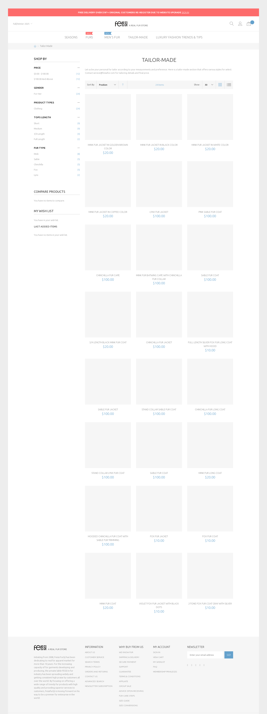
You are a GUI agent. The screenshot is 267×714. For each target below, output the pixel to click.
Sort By (90, 85)
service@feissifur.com (104, 73)
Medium (38, 128)
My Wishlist (159, 662)
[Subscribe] (228, 654)
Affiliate (123, 681)
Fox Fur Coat (210, 536)
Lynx (36, 175)
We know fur (126, 652)
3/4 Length (39, 134)
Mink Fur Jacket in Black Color (159, 145)
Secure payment (127, 662)
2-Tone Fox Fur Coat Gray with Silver (210, 603)
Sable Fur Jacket (108, 409)
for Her (38, 94)
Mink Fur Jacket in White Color (210, 145)
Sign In (156, 652)
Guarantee (125, 672)
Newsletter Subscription (98, 686)
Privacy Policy (92, 667)
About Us (90, 652)
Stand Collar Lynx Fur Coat (107, 473)
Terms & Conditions (129, 676)
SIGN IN (185, 12)
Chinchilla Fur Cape (108, 275)
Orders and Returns (96, 672)
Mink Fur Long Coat (210, 473)
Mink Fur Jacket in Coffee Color (108, 212)
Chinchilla (38, 164)
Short (36, 123)
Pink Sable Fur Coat (210, 212)
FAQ (155, 667)
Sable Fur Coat (210, 275)
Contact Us (91, 676)
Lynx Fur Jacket (159, 212)
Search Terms (92, 662)
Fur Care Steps (127, 696)
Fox (35, 169)
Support (123, 667)
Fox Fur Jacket (159, 536)
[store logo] (133, 23)
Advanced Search (94, 681)
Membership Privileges (165, 672)
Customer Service (94, 657)
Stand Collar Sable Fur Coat (159, 409)
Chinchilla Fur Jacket (159, 342)
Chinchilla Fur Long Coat (210, 409)
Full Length (39, 139)
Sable (37, 159)
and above (43, 79)
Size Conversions (128, 705)
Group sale (125, 686)
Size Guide (124, 701)
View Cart (158, 657)
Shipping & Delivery (129, 657)
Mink (36, 154)
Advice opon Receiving (131, 691)
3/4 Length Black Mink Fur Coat (108, 342)
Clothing (38, 108)
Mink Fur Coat (108, 603)
